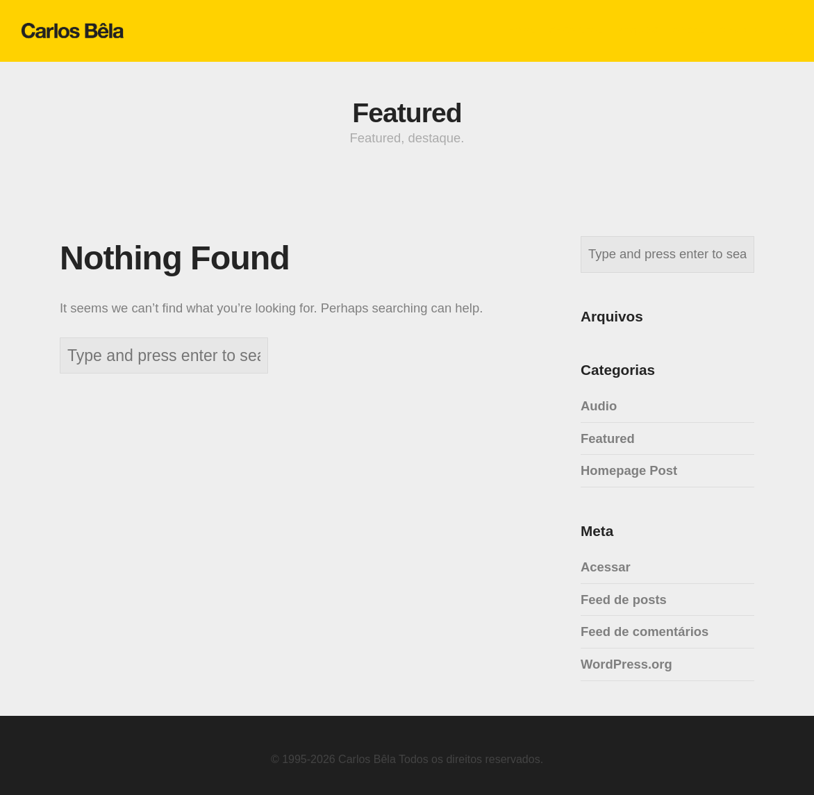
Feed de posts (624, 599)
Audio (599, 406)
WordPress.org (626, 664)
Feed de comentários (644, 631)
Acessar (606, 567)
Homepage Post (629, 470)
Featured (608, 438)
